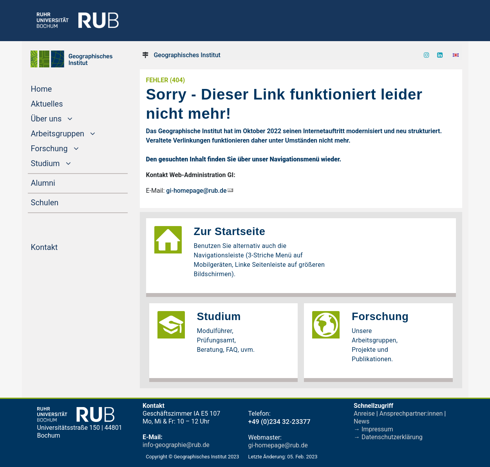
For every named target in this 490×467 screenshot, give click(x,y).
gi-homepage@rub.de (196, 190)
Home (56, 88)
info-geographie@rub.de (176, 445)
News (361, 421)
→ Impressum (373, 429)
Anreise (364, 413)
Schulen (60, 201)
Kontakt (59, 246)
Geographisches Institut (187, 55)
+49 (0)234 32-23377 (279, 421)
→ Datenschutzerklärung (388, 437)
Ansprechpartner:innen (411, 413)
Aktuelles (62, 103)
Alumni (58, 182)
